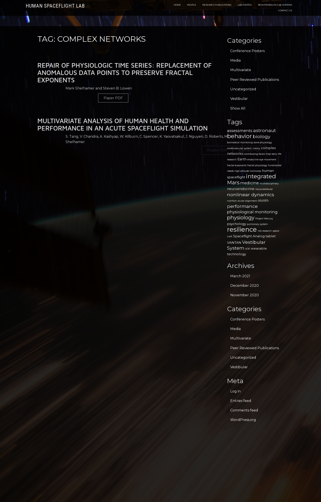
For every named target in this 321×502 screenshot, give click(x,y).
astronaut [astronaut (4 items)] (264, 130)
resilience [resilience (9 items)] (242, 229)
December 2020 (244, 286)
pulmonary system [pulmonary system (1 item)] (257, 224)
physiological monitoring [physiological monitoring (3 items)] (252, 211)
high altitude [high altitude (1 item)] (242, 171)
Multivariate (240, 70)
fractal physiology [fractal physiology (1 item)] (257, 165)
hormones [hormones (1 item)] (255, 171)
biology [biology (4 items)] (261, 136)
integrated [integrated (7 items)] (261, 176)
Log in (235, 391)
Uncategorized (243, 89)
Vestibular (239, 99)
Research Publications (216, 4)
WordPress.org (243, 420)
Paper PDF (148, 98)
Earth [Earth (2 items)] (241, 159)
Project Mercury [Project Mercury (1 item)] (264, 218)
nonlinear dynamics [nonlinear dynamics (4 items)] (250, 194)
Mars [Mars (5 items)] (233, 182)
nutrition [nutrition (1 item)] (232, 200)
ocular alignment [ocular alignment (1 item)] (247, 200)
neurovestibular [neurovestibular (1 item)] (264, 189)
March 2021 (240, 276)
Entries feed (240, 401)
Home (177, 4)
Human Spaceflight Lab (55, 6)
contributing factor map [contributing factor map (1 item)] (257, 154)
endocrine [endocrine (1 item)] (253, 159)
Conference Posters (247, 51)
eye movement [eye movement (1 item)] (267, 159)
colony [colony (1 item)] (256, 148)
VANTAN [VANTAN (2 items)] (234, 243)
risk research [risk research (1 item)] (265, 230)
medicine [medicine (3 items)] (249, 182)
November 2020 (244, 295)
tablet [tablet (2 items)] (270, 236)
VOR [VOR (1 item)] (247, 248)
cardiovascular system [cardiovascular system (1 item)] (239, 148)
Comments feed (244, 410)
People (191, 4)
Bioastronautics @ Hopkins (275, 4)
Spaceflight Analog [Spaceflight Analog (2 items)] (249, 236)
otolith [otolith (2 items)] (263, 200)
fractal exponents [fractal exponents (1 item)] (236, 165)
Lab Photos (245, 4)
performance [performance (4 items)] (242, 206)
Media (235, 60)
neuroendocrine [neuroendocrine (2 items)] (240, 189)
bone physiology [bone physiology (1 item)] (263, 142)
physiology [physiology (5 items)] (240, 217)
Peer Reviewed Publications (254, 80)
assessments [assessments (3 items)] (239, 130)
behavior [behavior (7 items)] (239, 136)
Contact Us (285, 10)
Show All (237, 108)
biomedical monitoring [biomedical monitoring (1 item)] (240, 142)
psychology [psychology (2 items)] (236, 224)
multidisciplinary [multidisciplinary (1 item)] (269, 183)
